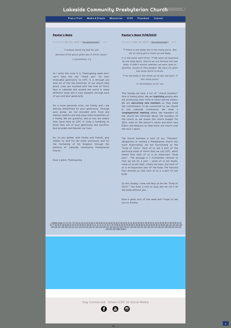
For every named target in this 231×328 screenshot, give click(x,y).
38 (146, 223)
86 (132, 225)
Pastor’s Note (62, 34)
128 (131, 227)
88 (137, 225)
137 (162, 227)
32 (131, 223)
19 (99, 223)
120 (104, 227)
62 (73, 225)
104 (180, 225)
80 (117, 225)
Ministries (116, 18)
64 (78, 225)
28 (121, 223)
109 (66, 227)
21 (104, 223)
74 (102, 225)
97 (159, 225)
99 (164, 225)
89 (139, 225)
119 (100, 227)
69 (90, 225)
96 (157, 225)
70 (93, 225)
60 (68, 225)
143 (107, 229)
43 (158, 223)
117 (93, 227)
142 (179, 227)
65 (80, 225)
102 (174, 225)
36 (141, 223)
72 (98, 225)
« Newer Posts (56, 223)
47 (168, 223)
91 (144, 225)
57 (61, 225)
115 (86, 227)
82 (122, 225)
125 (121, 227)
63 (75, 225)
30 (126, 223)
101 (170, 225)
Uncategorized (91, 42)
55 (56, 225)
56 (58, 225)
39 (148, 223)
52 (180, 223)
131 (141, 227)
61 (70, 225)
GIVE (130, 18)
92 (147, 225)
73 (100, 225)
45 (163, 223)
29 (124, 223)
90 (142, 225)
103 (177, 225)
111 (73, 227)
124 (117, 227)
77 (110, 225)
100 (167, 225)
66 (83, 225)
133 (148, 227)
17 (94, 223)
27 (119, 223)
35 (139, 223)
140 (172, 227)
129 (135, 227)
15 (89, 223)
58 (63, 225)
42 (156, 223)
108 (62, 227)
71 (95, 225)
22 (107, 223)
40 (151, 223)
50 (175, 223)
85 (130, 225)
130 (138, 227)
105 (52, 227)
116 (90, 227)
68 (88, 225)
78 (112, 225)
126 (124, 227)
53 (51, 225)
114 (83, 227)
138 (166, 227)
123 (114, 227)
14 (87, 223)
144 (110, 229)
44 (161, 223)
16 (92, 223)
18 (97, 223)
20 (102, 223)
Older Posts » (121, 229)
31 (129, 223)
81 (120, 225)
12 (82, 223)
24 (111, 223)
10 (77, 223)
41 (153, 223)
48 (170, 223)
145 (113, 229)
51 (178, 223)
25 (114, 223)
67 (85, 225)
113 (80, 227)
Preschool (143, 18)
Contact (158, 18)
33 (134, 223)
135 (155, 227)
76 (107, 225)
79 (115, 225)
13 (84, 223)
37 (143, 223)
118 (97, 227)
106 (55, 227)
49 (173, 223)
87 (135, 225)
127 (128, 227)
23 (109, 223)
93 (149, 225)
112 (76, 227)
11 (79, 223)
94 (152, 225)
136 (159, 227)
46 (166, 223)
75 (105, 225)
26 (116, 223)
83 (125, 225)
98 (161, 225)
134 (152, 227)
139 (169, 227)
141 (176, 227)
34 (136, 223)
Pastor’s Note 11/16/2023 (139, 34)
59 (66, 225)
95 (154, 225)
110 (69, 227)
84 (127, 225)
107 (59, 227)
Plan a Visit (75, 18)
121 (107, 227)
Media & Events (96, 18)
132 (145, 227)
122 (110, 227)
